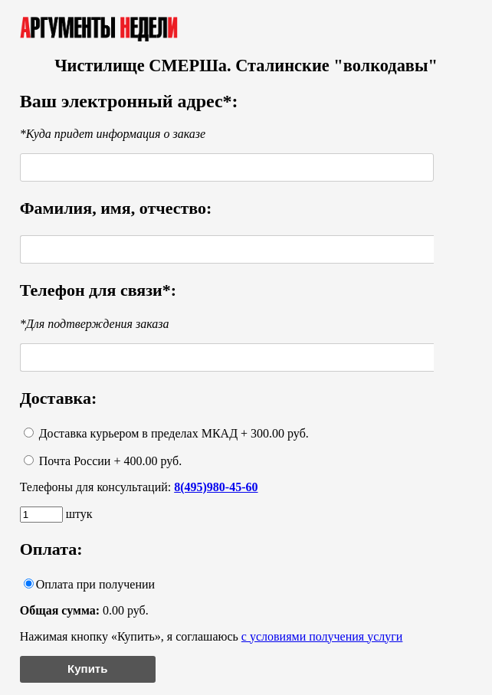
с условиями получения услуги (322, 636)
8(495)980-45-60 (215, 486)
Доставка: (58, 398)
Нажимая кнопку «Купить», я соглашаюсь (211, 636)
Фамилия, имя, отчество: (116, 208)
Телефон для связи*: (98, 290)
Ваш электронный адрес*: (129, 101)
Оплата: (51, 549)
